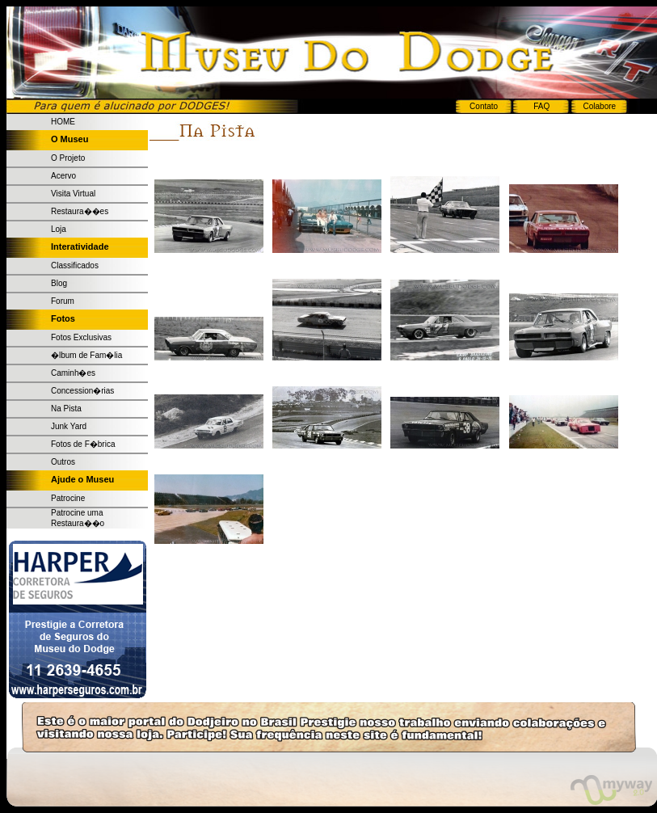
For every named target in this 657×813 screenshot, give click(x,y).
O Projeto (68, 158)
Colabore (600, 106)
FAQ (541, 106)
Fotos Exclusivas (81, 337)
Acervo (63, 175)
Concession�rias (82, 390)
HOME (63, 121)
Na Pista (66, 408)
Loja (58, 229)
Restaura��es (79, 211)
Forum (62, 301)
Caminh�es (73, 373)
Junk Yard (68, 426)
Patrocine (68, 498)
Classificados (75, 265)
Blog (59, 283)
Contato (484, 106)
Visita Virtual (73, 193)
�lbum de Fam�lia (86, 355)
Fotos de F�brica (83, 444)
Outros (63, 461)
